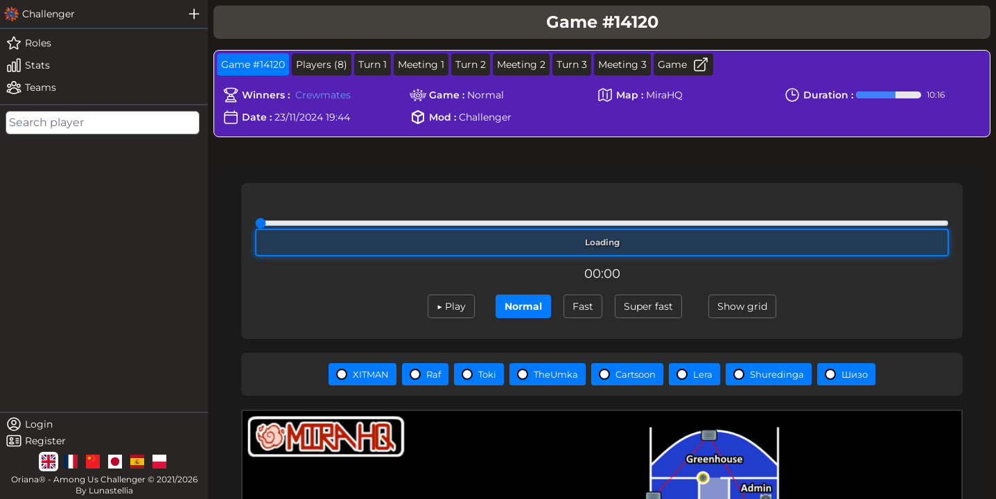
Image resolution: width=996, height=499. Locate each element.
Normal (523, 306)
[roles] (104, 43)
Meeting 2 (521, 64)
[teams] (104, 87)
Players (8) (321, 64)
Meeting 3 (622, 64)
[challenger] (90, 14)
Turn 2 (470, 64)
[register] (104, 440)
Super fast (648, 306)
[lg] (48, 461)
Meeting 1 (421, 64)
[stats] (104, 65)
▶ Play (451, 306)
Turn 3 (572, 64)
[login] (104, 424)
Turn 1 (372, 64)
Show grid (742, 306)
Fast (583, 306)
